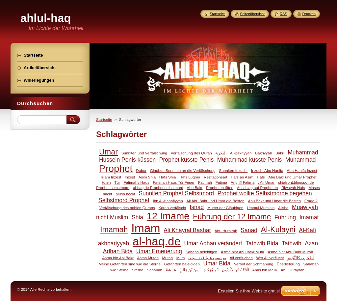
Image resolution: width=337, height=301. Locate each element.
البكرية (220, 153)
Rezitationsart (215, 177)
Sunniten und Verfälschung (144, 153)
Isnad (197, 207)
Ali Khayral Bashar (187, 230)
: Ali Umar (266, 182)
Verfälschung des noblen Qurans (127, 207)
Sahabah (154, 270)
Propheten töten (219, 187)
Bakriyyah (263, 153)
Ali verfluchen (241, 258)
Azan (311, 243)
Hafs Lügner (189, 177)
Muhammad (300, 159)
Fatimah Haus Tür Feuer (173, 182)
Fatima (221, 182)
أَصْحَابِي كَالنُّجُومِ (300, 258)
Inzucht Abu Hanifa (267, 170)
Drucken (309, 14)
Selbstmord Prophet (123, 200)
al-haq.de (157, 241)
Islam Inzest (111, 177)
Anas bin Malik (264, 270)
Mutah (167, 258)
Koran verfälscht (172, 207)
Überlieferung (288, 264)
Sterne (137, 270)
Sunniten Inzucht (233, 170)
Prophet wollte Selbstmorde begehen (265, 193)
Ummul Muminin (260, 207)
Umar (108, 152)
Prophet (116, 168)
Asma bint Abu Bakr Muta (242, 252)
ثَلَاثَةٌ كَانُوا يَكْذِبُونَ (235, 270)
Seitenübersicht (252, 14)
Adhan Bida (118, 251)
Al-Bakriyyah (240, 153)
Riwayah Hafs (293, 187)
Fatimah (205, 182)
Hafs (261, 177)
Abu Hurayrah (292, 270)
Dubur (141, 170)
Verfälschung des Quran (191, 153)
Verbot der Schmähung (253, 264)
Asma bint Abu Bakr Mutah (290, 252)
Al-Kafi (307, 230)
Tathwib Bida (262, 243)
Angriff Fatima (242, 182)
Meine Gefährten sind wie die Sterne (129, 264)
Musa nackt (125, 194)
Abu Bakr (195, 187)
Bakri (279, 153)
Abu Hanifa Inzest (302, 170)
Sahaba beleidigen (202, 252)
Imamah (114, 229)
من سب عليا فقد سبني (207, 258)
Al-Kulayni (278, 229)
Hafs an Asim (242, 177)
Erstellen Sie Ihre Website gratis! (249, 290)
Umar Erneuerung (159, 251)
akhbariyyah (113, 243)
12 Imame (168, 216)
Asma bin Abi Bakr (118, 258)
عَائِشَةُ (171, 270)
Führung (285, 217)
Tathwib (291, 243)
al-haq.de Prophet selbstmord (158, 187)
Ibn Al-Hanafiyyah (168, 201)
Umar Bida (217, 263)
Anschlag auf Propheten (257, 187)
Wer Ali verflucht (270, 258)
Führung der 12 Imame (232, 216)
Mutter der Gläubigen (225, 207)
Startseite (104, 120)
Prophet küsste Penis (186, 159)
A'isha (283, 207)
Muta (180, 258)
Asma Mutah (147, 258)
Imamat (309, 217)
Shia (137, 217)
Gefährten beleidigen (182, 264)
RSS (283, 14)
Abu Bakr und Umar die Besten (274, 201)
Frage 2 (311, 201)
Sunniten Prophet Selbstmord (176, 193)
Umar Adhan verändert (213, 243)
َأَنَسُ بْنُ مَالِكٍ (189, 270)
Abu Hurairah (226, 231)
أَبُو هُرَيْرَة (211, 270)
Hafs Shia (167, 177)
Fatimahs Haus (136, 182)
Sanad (249, 230)
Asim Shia (147, 177)
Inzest (130, 177)
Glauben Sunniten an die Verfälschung (183, 170)
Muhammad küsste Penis (249, 159)
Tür (117, 182)
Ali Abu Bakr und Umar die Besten (215, 201)
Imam (145, 228)
